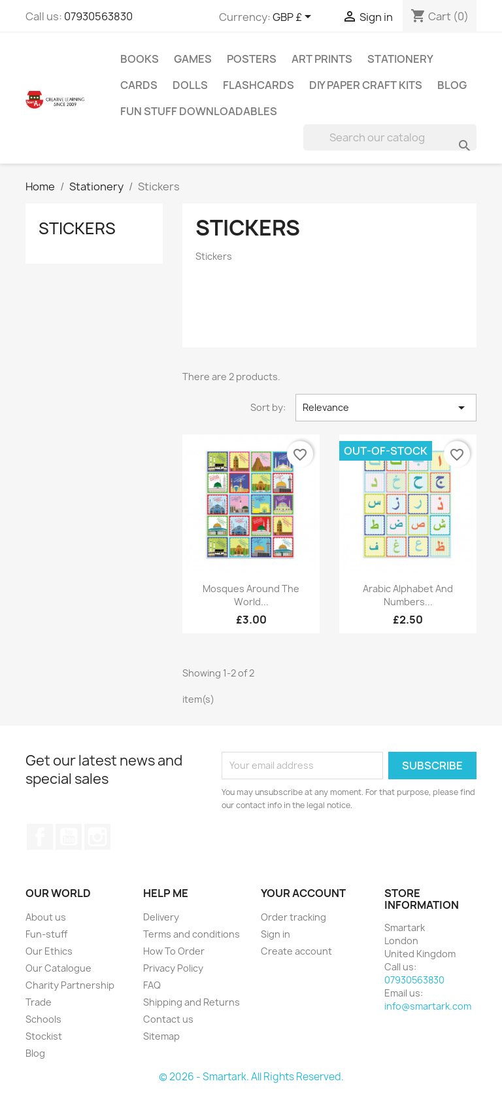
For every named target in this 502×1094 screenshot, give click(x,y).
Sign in (275, 934)
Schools (43, 1019)
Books (139, 59)
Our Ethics (49, 951)
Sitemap (161, 1036)
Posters (251, 59)
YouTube (69, 837)
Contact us (168, 1019)
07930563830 (98, 16)
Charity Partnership (69, 985)
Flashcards (258, 85)
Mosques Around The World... (251, 595)
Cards (139, 85)
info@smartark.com (427, 1006)
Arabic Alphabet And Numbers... (408, 595)
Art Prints (322, 59)
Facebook (40, 837)
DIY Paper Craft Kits (365, 85)
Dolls (190, 85)
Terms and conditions (191, 934)
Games (193, 59)
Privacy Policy (173, 968)
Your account (303, 893)
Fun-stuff (46, 934)
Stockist (43, 1036)
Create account (296, 951)
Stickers (77, 228)
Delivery (161, 917)
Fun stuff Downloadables (198, 111)
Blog (452, 85)
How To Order (174, 951)
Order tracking (293, 917)
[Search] (390, 137)
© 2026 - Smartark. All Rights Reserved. (251, 1077)
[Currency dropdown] (294, 18)
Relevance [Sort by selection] (386, 407)
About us (45, 917)
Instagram (97, 837)
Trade (38, 1002)
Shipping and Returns (191, 1002)
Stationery (400, 59)
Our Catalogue (58, 968)
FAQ (152, 985)
